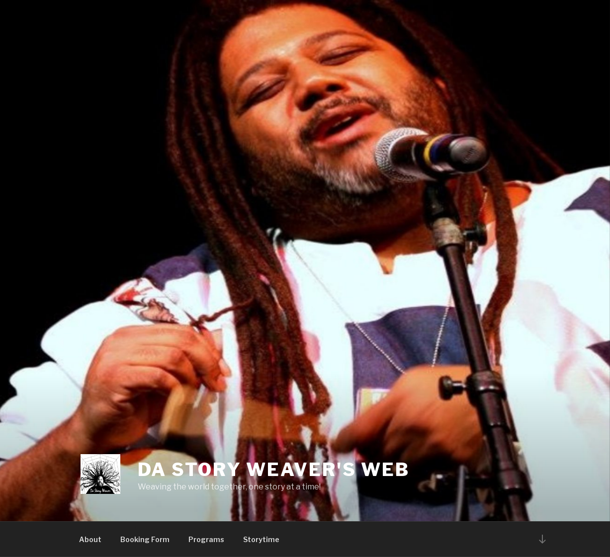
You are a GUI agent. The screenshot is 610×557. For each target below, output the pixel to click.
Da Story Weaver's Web (274, 469)
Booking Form (145, 539)
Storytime (261, 539)
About (90, 539)
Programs (206, 539)
